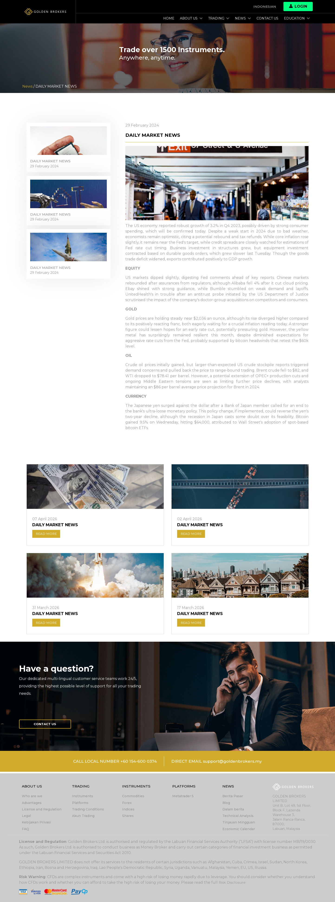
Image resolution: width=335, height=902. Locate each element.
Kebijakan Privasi (36, 822)
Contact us (267, 18)
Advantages (32, 803)
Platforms (80, 803)
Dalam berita (233, 809)
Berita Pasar (232, 796)
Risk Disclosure (232, 882)
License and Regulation (42, 809)
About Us (191, 18)
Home (168, 18)
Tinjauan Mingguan (238, 822)
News (243, 18)
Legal (26, 816)
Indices (128, 809)
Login (298, 6)
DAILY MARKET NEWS (51, 162)
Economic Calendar (238, 829)
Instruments (82, 796)
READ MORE (47, 534)
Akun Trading (83, 816)
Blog (226, 803)
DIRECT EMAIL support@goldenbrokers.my (218, 763)
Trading (218, 18)
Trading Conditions (88, 809)
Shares (128, 816)
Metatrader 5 (183, 796)
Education (297, 18)
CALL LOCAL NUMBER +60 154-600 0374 (112, 763)
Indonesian (264, 6)
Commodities (133, 796)
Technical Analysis (238, 816)
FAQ (25, 829)
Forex (127, 803)
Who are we (32, 796)
